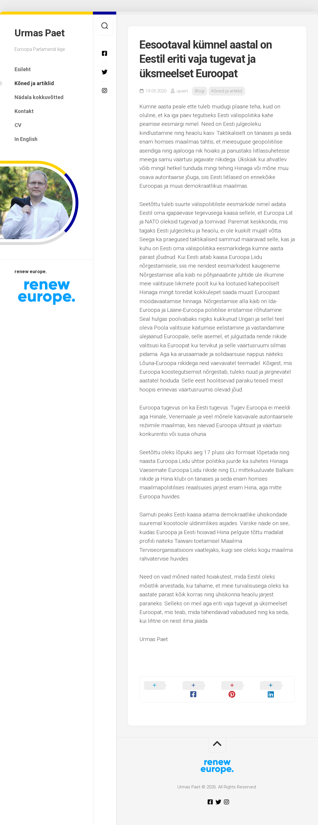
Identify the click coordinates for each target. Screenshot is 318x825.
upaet (182, 91)
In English (26, 138)
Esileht (23, 68)
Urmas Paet (41, 32)
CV (18, 124)
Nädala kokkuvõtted (39, 96)
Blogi (199, 91)
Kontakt (24, 110)
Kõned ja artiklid (34, 82)
